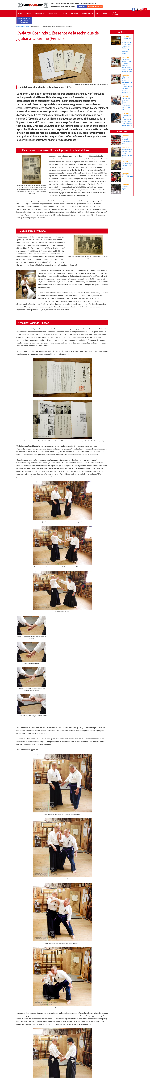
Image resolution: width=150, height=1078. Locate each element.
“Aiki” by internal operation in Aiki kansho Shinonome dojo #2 (127, 152)
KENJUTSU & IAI (53, 13)
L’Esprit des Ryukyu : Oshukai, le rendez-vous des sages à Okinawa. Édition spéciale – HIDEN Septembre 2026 (127, 83)
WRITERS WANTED (95, 6)
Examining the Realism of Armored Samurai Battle (127, 139)
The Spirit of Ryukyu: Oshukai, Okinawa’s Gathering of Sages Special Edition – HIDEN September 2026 (127, 64)
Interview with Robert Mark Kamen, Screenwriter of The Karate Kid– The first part (127, 102)
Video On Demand (87, 13)
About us (82, 6)
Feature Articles (25, 26)
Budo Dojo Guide (114, 13)
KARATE (28, 13)
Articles (64, 13)
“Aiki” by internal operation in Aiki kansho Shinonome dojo (127, 165)
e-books (105, 13)
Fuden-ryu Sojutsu (127, 187)
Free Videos (74, 13)
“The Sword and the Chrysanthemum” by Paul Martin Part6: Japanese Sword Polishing (127, 119)
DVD (97, 13)
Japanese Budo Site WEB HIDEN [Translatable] (24, 20)
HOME (20, 13)
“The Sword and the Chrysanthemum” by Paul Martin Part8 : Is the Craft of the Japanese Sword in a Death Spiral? (127, 45)
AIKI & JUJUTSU (40, 13)
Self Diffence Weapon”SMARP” (127, 175)
